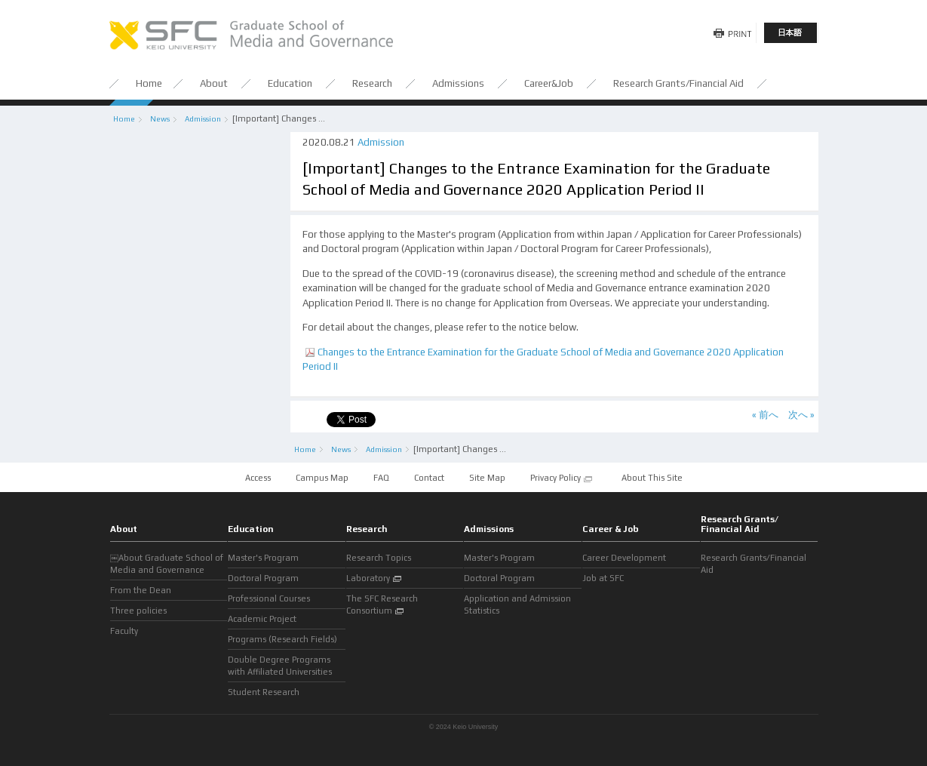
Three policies (138, 610)
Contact (429, 477)
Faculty (124, 630)
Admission (203, 119)
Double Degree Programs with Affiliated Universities (280, 665)
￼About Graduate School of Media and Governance (166, 563)
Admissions (459, 83)
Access (258, 477)
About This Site (652, 477)
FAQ (381, 477)
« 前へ (765, 415)
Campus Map (323, 477)
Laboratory (374, 579)
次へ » (801, 415)
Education (291, 83)
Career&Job (550, 83)
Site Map (487, 477)
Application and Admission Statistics (517, 604)
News (160, 119)
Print (731, 33)
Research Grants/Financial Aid (678, 83)
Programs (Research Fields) (282, 639)
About (215, 83)
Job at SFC (603, 578)
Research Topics (378, 557)
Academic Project (262, 618)
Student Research (263, 692)
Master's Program (263, 557)
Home (149, 83)
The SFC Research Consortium (382, 605)
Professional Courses (269, 598)
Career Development (624, 557)
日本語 (791, 33)
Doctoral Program (263, 578)
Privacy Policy (562, 478)
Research (373, 83)
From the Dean (140, 590)
